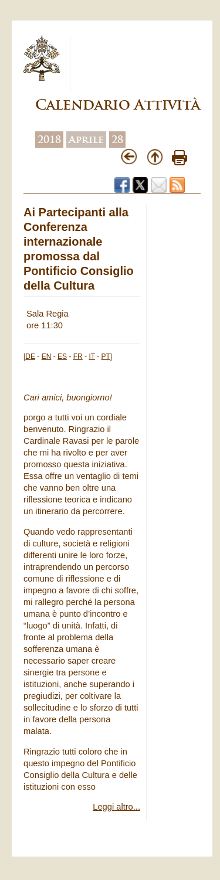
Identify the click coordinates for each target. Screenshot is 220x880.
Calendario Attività (117, 105)
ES (62, 356)
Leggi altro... (116, 806)
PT (105, 356)
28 (117, 139)
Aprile (86, 139)
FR (78, 356)
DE (30, 356)
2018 (49, 139)
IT (91, 356)
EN (47, 356)
